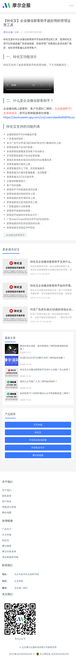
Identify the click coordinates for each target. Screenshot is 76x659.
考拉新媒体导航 (10, 557)
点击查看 (18, 581)
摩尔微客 (6, 546)
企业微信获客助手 (15, 235)
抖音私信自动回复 (38, 440)
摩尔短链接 (37, 455)
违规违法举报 (9, 507)
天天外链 (38, 424)
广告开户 (6, 529)
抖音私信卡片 (38, 447)
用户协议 (6, 501)
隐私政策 (6, 495)
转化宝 (38, 432)
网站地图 (6, 512)
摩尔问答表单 (9, 551)
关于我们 (6, 490)
